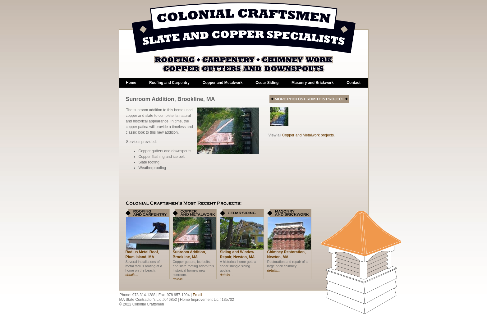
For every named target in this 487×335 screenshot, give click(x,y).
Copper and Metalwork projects (308, 135)
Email (197, 295)
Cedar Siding (266, 82)
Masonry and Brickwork (312, 82)
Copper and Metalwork (223, 82)
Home (131, 82)
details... (132, 275)
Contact (354, 82)
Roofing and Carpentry (169, 82)
